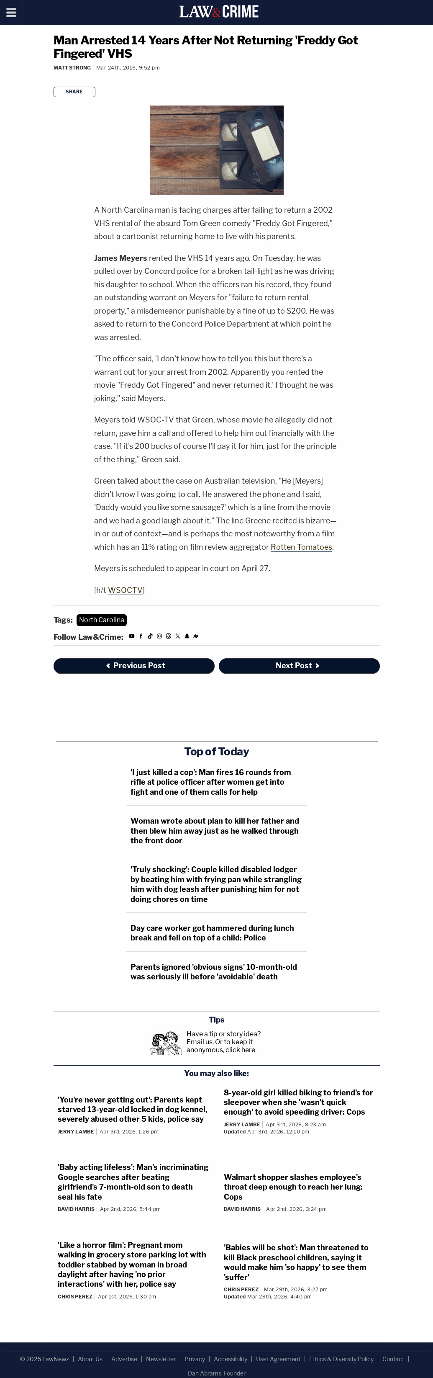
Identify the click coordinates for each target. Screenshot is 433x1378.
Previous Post (135, 665)
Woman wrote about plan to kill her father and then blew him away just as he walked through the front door (215, 830)
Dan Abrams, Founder (217, 1373)
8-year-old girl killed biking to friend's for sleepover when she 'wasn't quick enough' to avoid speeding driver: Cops (298, 1102)
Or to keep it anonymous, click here (221, 1046)
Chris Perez (75, 1296)
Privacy (194, 1359)
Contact (393, 1359)
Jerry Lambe (76, 1131)
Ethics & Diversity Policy (341, 1359)
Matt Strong (72, 67)
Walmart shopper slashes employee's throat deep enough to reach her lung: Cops (293, 1187)
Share (74, 92)
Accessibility (230, 1359)
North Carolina (101, 620)
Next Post (298, 665)
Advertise (124, 1359)
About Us (90, 1359)
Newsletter (161, 1359)
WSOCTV (125, 590)
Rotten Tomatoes (301, 547)
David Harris (76, 1209)
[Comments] (55, 78)
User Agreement (278, 1359)
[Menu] (11, 12)
